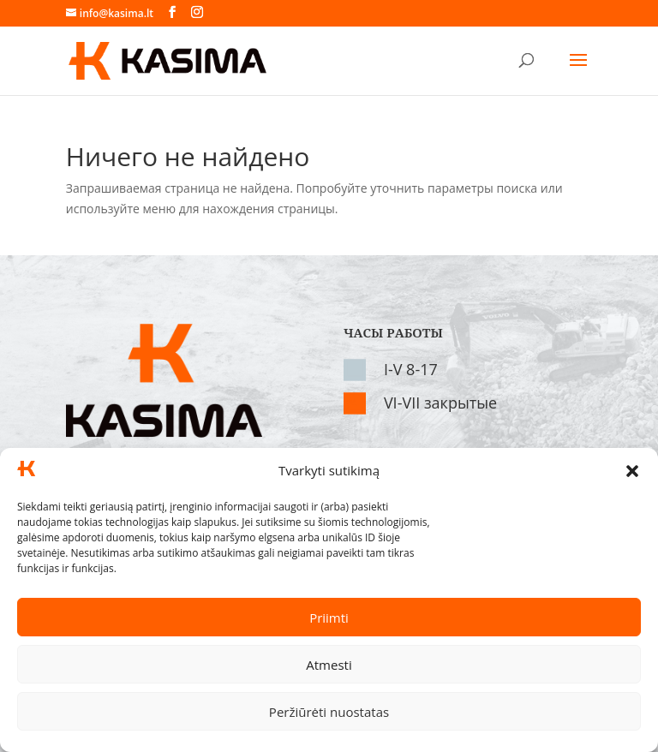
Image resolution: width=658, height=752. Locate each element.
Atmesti (328, 664)
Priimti (329, 617)
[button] (632, 471)
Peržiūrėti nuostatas (329, 711)
